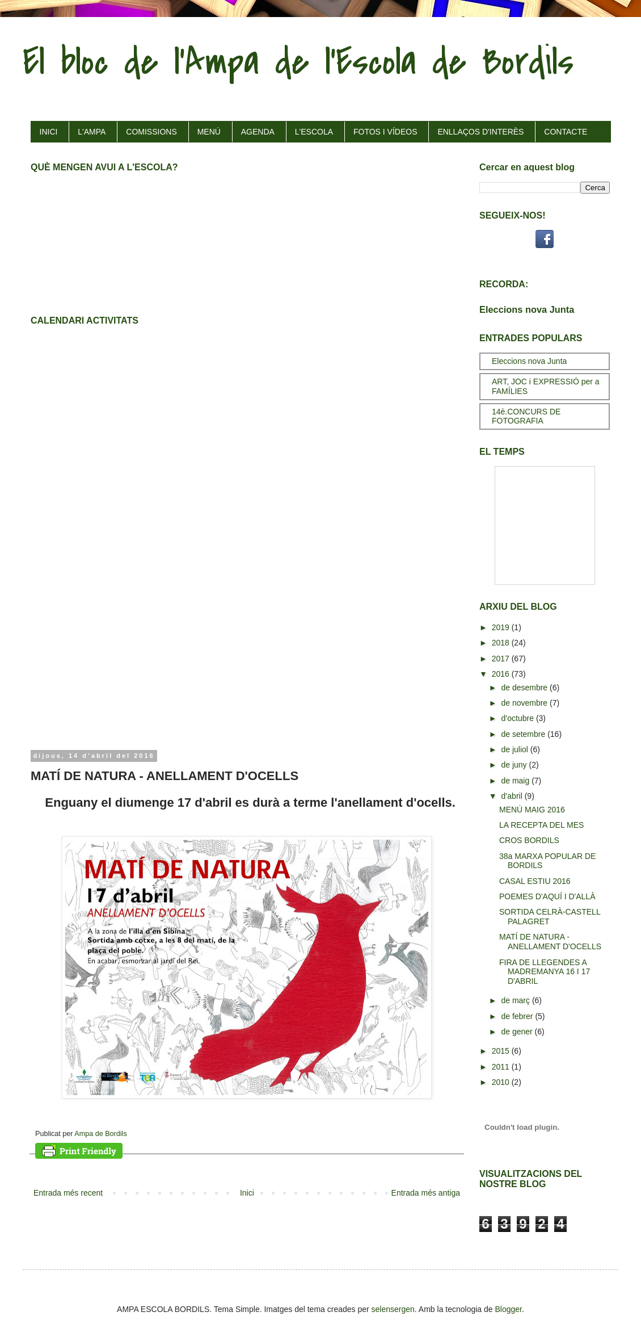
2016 (502, 673)
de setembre (524, 734)
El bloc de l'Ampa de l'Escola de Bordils (298, 62)
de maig (516, 780)
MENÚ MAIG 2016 (532, 809)
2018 (502, 642)
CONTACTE (565, 131)
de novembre (525, 702)
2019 (502, 627)
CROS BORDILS (529, 840)
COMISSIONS (151, 131)
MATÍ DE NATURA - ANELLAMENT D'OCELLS (550, 941)
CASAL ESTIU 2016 (535, 881)
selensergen (393, 1309)
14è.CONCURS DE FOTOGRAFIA (526, 416)
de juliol (515, 749)
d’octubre (518, 718)
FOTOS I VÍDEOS (385, 131)
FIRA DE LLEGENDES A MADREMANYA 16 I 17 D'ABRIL (544, 972)
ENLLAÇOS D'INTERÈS (480, 131)
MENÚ (209, 131)
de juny (515, 764)
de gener (517, 1031)
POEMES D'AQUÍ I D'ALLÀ (547, 896)
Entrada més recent (68, 1192)
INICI (49, 131)
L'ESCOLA (314, 131)
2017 (502, 658)
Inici (247, 1192)
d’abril (512, 795)
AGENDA (258, 131)
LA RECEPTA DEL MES (541, 824)
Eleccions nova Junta (526, 309)
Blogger (508, 1309)
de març (516, 1000)
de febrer (518, 1016)
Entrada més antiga (425, 1192)
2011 (502, 1066)
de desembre (525, 687)
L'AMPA (92, 131)
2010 (502, 1082)
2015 (502, 1050)
